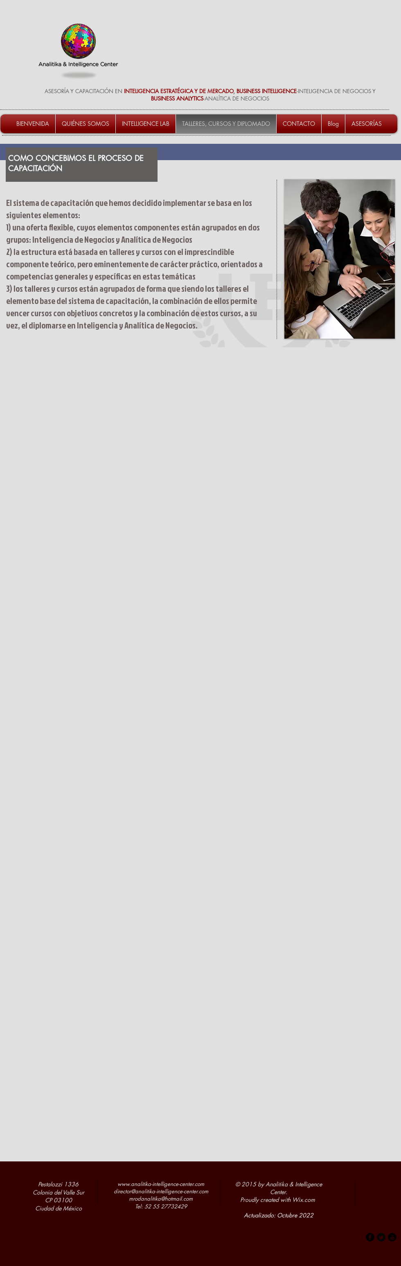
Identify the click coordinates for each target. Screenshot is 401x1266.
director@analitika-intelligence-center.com (161, 1191)
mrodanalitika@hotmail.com (161, 1198)
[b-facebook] (370, 1237)
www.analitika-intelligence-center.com (160, 1184)
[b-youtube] (392, 1237)
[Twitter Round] (381, 1237)
